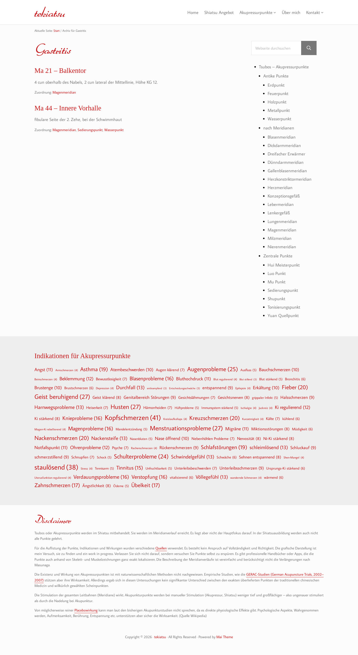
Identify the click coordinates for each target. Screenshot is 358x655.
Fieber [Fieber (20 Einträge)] (295, 387)
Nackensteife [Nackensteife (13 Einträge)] (109, 438)
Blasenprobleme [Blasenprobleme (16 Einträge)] (152, 378)
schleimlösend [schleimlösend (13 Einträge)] (269, 447)
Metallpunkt (279, 110)
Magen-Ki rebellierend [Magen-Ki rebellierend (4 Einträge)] (50, 429)
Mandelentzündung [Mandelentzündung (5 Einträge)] (131, 429)
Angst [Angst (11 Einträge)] (43, 369)
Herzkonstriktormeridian (290, 179)
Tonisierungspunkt (284, 307)
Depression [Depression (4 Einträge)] (105, 388)
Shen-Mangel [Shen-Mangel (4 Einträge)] (294, 457)
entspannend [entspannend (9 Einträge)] (217, 387)
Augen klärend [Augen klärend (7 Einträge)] (170, 370)
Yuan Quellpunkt (283, 315)
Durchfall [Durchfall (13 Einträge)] (130, 387)
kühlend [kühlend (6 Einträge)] (291, 418)
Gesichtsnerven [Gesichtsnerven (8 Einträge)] (234, 397)
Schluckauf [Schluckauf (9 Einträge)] (303, 447)
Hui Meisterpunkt (284, 265)
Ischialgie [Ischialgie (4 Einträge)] (248, 407)
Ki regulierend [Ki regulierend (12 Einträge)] (292, 407)
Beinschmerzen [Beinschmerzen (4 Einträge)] (45, 379)
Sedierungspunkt (90, 129)
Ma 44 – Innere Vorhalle (67, 108)
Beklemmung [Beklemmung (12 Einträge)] (76, 378)
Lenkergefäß (279, 213)
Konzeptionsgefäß (284, 196)
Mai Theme (224, 637)
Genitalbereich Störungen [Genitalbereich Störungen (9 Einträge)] (150, 397)
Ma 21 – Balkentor (60, 70)
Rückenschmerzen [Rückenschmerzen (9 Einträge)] (179, 447)
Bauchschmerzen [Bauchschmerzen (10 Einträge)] (279, 369)
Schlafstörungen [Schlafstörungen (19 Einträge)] (224, 447)
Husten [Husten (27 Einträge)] (126, 407)
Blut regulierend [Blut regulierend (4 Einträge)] (225, 379)
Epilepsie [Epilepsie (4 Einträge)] (243, 388)
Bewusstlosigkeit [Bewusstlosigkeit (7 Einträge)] (111, 379)
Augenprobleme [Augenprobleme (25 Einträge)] (212, 369)
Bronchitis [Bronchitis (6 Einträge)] (295, 379)
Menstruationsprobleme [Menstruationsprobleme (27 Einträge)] (186, 428)
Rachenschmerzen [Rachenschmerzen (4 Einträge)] (144, 447)
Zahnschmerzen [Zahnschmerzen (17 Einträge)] (57, 485)
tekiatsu (49, 12)
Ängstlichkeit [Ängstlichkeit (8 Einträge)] (96, 485)
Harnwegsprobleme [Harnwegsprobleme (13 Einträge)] (59, 407)
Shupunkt (276, 298)
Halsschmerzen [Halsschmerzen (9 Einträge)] (297, 397)
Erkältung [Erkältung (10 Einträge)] (266, 387)
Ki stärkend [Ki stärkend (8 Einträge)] (47, 418)
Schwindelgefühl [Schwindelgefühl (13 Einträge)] (192, 457)
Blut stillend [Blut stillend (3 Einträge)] (248, 379)
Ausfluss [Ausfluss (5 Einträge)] (248, 370)
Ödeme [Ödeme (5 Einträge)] (121, 486)
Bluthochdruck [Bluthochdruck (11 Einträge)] (193, 378)
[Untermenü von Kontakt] (322, 12)
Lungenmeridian (282, 221)
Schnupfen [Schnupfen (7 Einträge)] (82, 457)
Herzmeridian (280, 187)
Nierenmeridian (282, 246)
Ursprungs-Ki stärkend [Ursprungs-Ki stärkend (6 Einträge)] (285, 468)
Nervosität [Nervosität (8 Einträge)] (249, 438)
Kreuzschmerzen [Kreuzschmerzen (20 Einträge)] (214, 417)
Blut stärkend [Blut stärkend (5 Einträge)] (271, 379)
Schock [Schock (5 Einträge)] (104, 457)
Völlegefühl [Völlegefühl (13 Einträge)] (212, 477)
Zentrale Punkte (277, 256)
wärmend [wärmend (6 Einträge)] (273, 477)
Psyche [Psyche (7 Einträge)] (120, 448)
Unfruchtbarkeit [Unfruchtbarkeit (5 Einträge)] (159, 468)
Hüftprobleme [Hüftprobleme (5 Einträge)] (187, 407)
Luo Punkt (277, 273)
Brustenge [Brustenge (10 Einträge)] (48, 387)
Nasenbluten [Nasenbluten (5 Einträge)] (141, 438)
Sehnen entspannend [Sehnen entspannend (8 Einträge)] (260, 457)
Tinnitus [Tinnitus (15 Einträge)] (129, 468)
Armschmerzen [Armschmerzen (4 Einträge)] (66, 370)
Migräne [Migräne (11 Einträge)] (237, 428)
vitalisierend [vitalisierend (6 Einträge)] (181, 477)
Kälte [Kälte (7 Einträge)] (273, 418)
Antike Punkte (276, 76)
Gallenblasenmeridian (287, 170)
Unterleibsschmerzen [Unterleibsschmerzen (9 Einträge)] (241, 468)
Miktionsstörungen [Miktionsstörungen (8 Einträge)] (270, 429)
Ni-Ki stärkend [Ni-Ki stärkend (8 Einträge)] (278, 438)
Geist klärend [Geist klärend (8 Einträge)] (107, 397)
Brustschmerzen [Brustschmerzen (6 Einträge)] (78, 388)
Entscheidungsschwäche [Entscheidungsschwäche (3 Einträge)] (184, 388)
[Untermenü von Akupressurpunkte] (274, 12)
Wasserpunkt (114, 129)
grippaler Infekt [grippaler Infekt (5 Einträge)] (265, 397)
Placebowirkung (86, 610)
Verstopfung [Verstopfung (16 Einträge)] (149, 476)
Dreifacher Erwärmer (286, 154)
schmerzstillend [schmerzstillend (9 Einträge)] (51, 457)
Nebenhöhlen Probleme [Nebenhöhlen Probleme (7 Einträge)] (213, 438)
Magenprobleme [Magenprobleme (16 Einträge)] (90, 428)
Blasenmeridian (282, 137)
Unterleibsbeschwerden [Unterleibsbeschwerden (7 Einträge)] (195, 468)
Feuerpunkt (278, 93)
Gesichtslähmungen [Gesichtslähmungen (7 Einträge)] (196, 397)
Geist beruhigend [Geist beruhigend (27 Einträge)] (62, 397)
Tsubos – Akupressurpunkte (284, 67)
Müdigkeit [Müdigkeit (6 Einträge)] (302, 429)
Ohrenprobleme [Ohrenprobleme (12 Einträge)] (90, 447)
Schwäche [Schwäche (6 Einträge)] (227, 457)
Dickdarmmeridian (284, 145)
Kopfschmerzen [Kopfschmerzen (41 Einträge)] (133, 417)
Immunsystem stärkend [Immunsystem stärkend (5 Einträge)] (219, 407)
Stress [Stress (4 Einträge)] (87, 468)
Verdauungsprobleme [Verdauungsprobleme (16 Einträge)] (101, 476)
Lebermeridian (281, 204)
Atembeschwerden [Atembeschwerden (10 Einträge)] (131, 369)
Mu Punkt (276, 282)
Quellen (161, 548)
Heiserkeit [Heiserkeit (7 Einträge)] (97, 407)
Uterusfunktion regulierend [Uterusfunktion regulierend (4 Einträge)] (52, 477)
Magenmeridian (64, 92)
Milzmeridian (280, 238)
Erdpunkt (276, 85)
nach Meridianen (278, 128)
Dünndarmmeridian (286, 162)
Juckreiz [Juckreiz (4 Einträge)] (265, 407)
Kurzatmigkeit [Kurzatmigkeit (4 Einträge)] (253, 418)
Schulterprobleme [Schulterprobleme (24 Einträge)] (141, 456)
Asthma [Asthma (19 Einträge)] (94, 369)
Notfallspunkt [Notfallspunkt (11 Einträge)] (51, 447)
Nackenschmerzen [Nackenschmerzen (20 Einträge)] (61, 437)
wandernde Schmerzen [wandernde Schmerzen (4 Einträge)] (246, 477)
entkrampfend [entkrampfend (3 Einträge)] (157, 388)
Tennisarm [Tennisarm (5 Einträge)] (104, 468)
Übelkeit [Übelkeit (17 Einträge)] (145, 485)
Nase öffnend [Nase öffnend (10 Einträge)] (172, 438)
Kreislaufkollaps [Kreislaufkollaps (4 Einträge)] (175, 418)
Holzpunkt (277, 102)
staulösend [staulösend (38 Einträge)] (56, 466)
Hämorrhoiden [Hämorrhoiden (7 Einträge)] (157, 407)
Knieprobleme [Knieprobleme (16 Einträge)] (82, 418)
